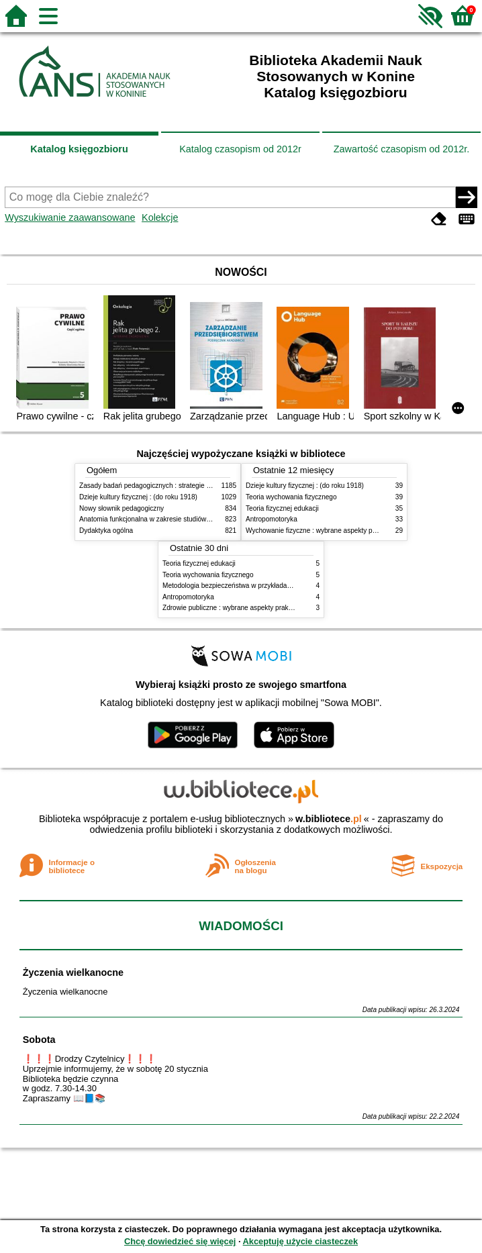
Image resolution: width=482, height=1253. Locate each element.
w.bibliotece (328, 818)
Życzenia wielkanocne (73, 972)
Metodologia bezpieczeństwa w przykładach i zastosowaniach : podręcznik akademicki (292, 585)
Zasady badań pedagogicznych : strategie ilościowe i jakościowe (175, 485)
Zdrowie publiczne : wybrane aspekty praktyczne (235, 607)
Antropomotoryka (271, 519)
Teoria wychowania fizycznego (291, 497)
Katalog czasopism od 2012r (240, 149)
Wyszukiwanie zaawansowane (70, 217)
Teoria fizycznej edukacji (282, 508)
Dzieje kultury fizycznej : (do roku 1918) (138, 497)
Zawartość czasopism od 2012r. (401, 149)
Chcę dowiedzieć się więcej (180, 1241)
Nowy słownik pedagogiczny (121, 508)
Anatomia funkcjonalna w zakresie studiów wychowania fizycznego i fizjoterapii (197, 519)
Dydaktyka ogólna (106, 530)
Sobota (39, 1039)
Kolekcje (160, 217)
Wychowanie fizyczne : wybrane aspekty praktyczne (323, 530)
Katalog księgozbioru (79, 149)
